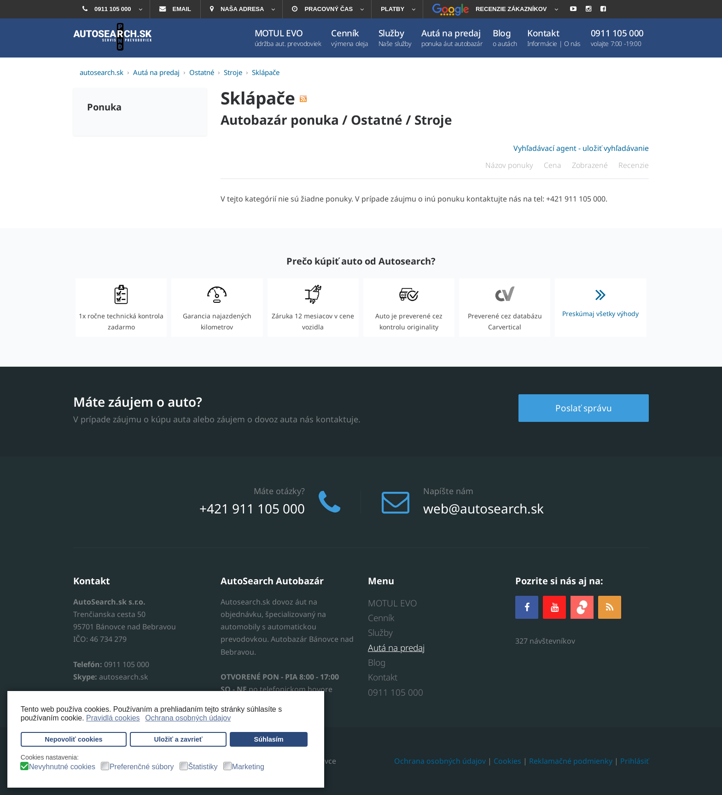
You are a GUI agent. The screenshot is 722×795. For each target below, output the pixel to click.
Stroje (433, 119)
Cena (553, 165)
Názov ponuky (510, 165)
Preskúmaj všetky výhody (600, 299)
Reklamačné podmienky (570, 761)
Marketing (248, 767)
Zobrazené (591, 165)
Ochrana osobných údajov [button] (188, 718)
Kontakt (382, 677)
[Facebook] (526, 607)
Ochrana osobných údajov (440, 761)
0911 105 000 (395, 692)
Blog (376, 662)
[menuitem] (111, 9)
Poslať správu (583, 408)
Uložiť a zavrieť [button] (178, 739)
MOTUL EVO (392, 603)
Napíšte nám (448, 490)
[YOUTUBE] (554, 607)
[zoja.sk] (582, 606)
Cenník (381, 618)
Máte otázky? (279, 490)
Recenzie (633, 165)
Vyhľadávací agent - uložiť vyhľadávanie (581, 148)
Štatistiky (203, 767)
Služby (380, 633)
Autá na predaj (396, 648)
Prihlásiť (634, 761)
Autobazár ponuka (280, 119)
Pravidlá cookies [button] (113, 718)
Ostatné (376, 119)
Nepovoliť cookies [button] (73, 739)
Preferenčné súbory (142, 767)
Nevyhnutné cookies (62, 767)
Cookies (507, 761)
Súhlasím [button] (269, 739)
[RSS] (609, 607)
